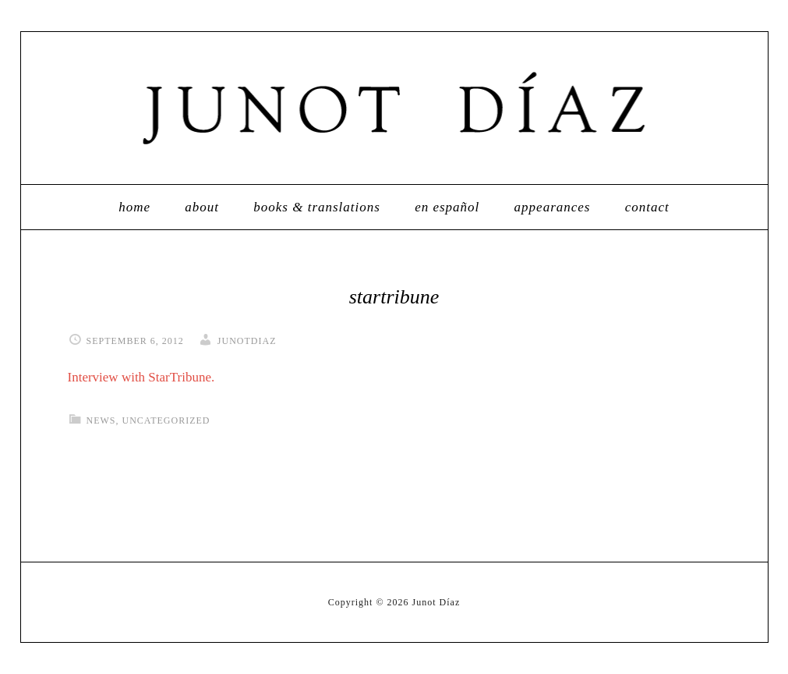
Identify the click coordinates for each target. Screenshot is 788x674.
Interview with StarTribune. (141, 377)
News (101, 420)
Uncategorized (166, 420)
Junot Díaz (394, 108)
